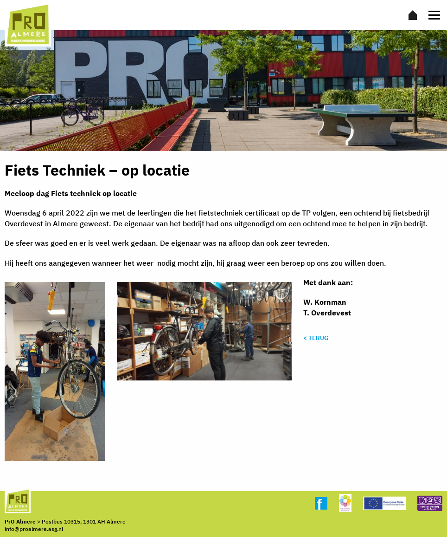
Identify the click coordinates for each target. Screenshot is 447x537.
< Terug (315, 338)
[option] (223, 90)
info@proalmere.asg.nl (34, 528)
